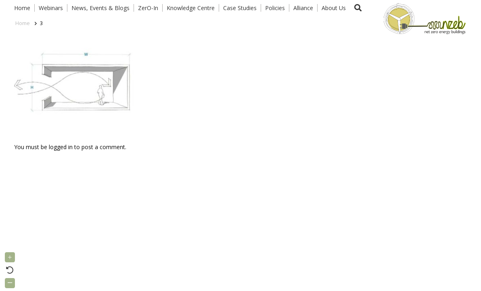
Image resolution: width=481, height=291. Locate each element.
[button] (358, 8)
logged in (61, 147)
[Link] (423, 18)
